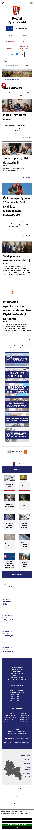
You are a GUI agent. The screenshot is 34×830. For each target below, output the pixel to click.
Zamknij (17, 827)
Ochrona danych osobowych (17, 819)
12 (11, 95)
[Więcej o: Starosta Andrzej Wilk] (14, 586)
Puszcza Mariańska (27, 768)
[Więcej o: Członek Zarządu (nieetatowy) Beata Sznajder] (14, 634)
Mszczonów (27, 764)
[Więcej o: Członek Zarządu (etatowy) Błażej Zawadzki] (14, 618)
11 (30, 93)
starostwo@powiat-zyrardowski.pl (17, 733)
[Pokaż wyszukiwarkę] (5, 61)
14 (16, 95)
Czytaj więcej (26, 137)
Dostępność (17, 803)
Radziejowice (26, 773)
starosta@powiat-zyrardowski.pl (17, 731)
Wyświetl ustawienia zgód (17, 821)
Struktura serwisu (17, 789)
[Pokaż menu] (31, 3)
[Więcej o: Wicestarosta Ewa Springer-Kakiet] (14, 602)
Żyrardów (27, 760)
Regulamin (17, 796)
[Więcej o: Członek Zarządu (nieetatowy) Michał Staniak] (14, 650)
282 (21, 95)
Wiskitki (27, 777)
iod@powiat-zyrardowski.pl (22, 742)
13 (13, 95)
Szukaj (27, 65)
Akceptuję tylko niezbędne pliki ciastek (17, 824)
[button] (2, 3)
